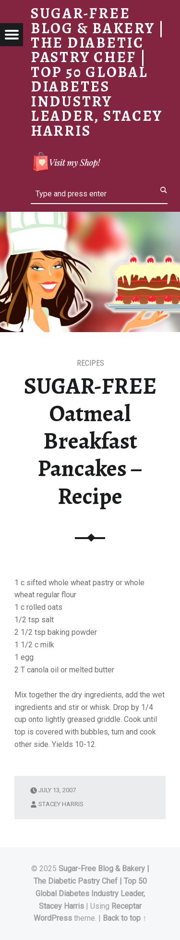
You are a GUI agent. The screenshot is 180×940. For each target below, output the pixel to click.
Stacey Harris (61, 804)
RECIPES (90, 363)
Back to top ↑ (124, 918)
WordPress (53, 918)
